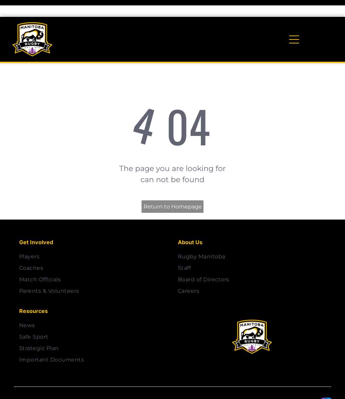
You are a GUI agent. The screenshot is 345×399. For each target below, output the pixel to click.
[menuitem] (93, 240)
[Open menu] (294, 23)
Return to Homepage (173, 190)
